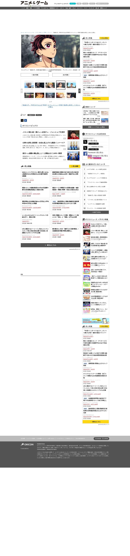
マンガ (85, 3)
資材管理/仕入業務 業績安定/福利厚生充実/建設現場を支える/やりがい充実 (95, 483)
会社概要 (23, 510)
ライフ (85, 8)
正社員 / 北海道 (35, 234)
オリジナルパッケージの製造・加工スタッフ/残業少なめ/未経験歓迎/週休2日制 (95, 110)
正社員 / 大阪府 (65, 233)
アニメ (73, 3)
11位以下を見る (96, 260)
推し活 (97, 8)
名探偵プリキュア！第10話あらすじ (97, 238)
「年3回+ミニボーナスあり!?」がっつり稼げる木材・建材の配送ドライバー (95, 66)
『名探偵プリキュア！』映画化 (96, 221)
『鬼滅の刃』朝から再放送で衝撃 (96, 243)
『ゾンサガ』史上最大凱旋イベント (97, 247)
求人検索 (75, 166)
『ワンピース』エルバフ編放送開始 (97, 230)
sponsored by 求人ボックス (74, 249)
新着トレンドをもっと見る (96, 149)
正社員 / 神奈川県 (35, 219)
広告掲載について (41, 510)
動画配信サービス (54, 8)
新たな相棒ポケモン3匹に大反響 (96, 234)
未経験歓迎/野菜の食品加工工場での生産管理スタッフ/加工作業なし (95, 471)
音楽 (31, 8)
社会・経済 (68, 8)
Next (79, 91)
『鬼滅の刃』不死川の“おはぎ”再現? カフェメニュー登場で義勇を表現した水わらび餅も (50, 106)
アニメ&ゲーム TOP (41, 32)
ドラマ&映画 (36, 8)
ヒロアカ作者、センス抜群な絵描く (97, 217)
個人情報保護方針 (80, 510)
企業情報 (106, 510)
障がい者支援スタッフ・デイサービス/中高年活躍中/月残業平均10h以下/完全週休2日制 (95, 77)
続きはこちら (51, 245)
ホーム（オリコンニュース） (28, 32)
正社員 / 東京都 (35, 177)
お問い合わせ (51, 510)
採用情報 (99, 510)
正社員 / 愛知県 (65, 176)
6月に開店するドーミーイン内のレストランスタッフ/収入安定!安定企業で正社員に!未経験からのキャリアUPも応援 (95, 460)
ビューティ (80, 8)
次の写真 (65, 75)
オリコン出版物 (31, 510)
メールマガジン (60, 510)
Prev (22, 91)
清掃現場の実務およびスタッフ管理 (95, 99)
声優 (79, 3)
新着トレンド (103, 8)
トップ (23, 8)
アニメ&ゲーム (44, 8)
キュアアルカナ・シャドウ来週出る (97, 225)
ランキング (91, 8)
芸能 (27, 8)
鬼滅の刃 (31, 115)
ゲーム (92, 3)
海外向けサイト (70, 510)
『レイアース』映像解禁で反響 (96, 251)
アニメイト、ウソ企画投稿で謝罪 (96, 256)
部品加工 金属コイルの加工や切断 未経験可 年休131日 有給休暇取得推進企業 (95, 88)
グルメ (74, 8)
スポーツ (62, 8)
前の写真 (35, 75)
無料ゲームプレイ (102, 3)
